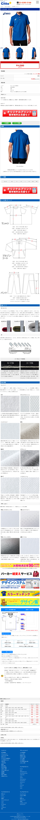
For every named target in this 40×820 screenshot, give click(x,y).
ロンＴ (21, 770)
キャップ (2, 796)
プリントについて (4, 753)
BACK (9, 642)
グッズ (2, 795)
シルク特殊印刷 (22, 752)
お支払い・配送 (4, 768)
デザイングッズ (22, 799)
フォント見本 (22, 753)
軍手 (2, 808)
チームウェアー (22, 780)
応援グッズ (22, 798)
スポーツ (21, 777)
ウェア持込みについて (5, 759)
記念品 (21, 801)
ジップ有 (28, 646)
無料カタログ (3, 756)
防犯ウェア (3, 793)
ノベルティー (3, 807)
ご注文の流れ (3, 762)
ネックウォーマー (23, 793)
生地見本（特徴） (23, 756)
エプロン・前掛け (23, 795)
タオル (2, 802)
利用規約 (2, 773)
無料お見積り (3, 765)
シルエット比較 (22, 762)
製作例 (2, 764)
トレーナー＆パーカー (23, 773)
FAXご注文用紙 (4, 767)
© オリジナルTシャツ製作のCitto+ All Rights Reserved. (20, 819)
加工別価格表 (3, 752)
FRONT (6, 642)
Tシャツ (21, 768)
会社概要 (2, 771)
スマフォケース (22, 804)
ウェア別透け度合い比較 (24, 761)
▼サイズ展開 (17, 123)
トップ (2, 6)
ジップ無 (24, 646)
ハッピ (21, 796)
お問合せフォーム (4, 776)
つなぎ (2, 805)
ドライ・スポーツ (7, 6)
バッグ (2, 801)
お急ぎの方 (3, 761)
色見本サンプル (22, 755)
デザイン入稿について (5, 770)
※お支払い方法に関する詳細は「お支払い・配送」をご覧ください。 (12, 727)
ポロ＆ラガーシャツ (23, 771)
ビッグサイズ (3, 804)
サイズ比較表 (22, 759)
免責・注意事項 (4, 774)
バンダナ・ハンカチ (23, 802)
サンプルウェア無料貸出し (5, 758)
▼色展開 (6, 123)
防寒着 (2, 798)
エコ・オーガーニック (5, 799)
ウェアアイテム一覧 (4, 755)
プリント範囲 (22, 758)
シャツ (21, 783)
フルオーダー (22, 774)
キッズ (21, 786)
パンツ (21, 776)
